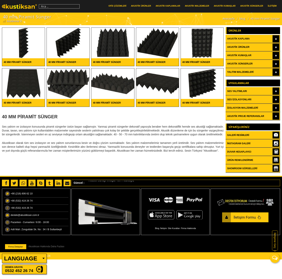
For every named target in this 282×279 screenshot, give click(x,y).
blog (242, 18)
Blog (157, 228)
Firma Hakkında (188, 228)
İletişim (163, 228)
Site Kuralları (174, 228)
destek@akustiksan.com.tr (25, 215)
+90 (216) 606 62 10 (22, 193)
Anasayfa (228, 18)
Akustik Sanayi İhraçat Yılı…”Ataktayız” (111, 181)
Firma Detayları (15, 247)
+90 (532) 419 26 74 (22, 200)
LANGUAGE (20, 258)
